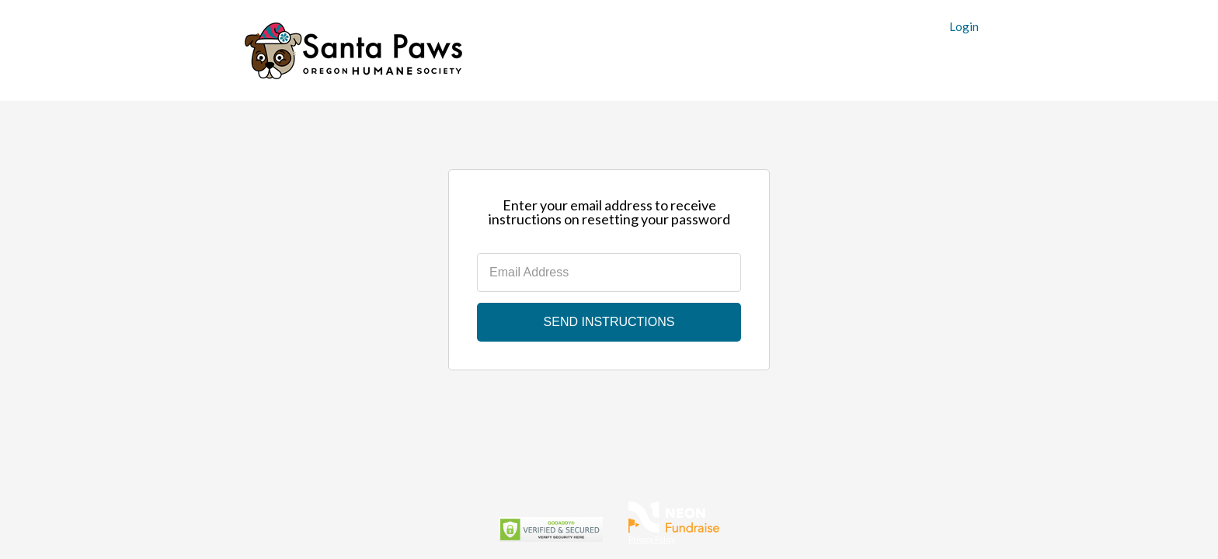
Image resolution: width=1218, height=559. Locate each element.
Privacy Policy (651, 538)
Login (964, 27)
